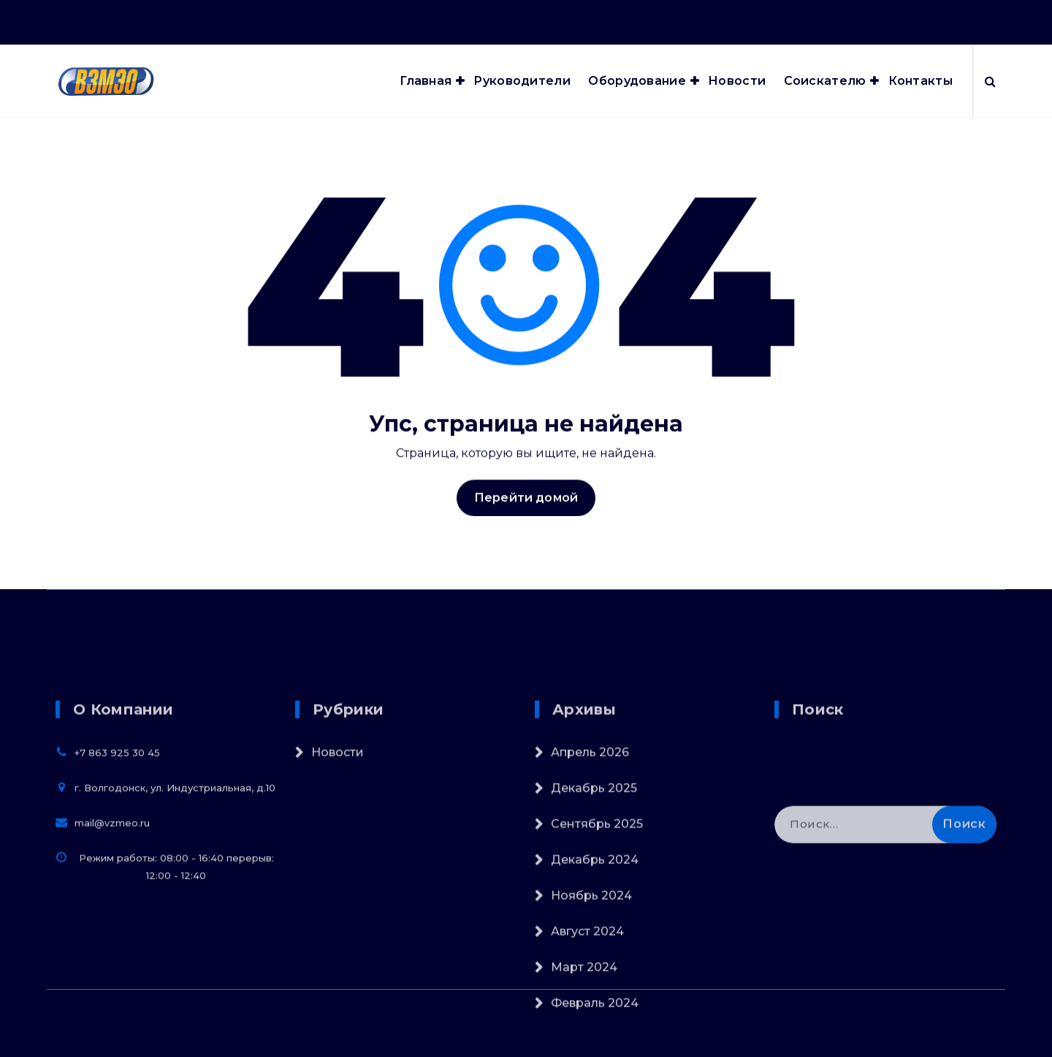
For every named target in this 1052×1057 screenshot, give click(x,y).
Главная (425, 81)
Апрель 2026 (590, 869)
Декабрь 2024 (595, 977)
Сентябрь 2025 (597, 941)
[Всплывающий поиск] (990, 81)
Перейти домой (526, 512)
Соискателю (825, 81)
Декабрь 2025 (594, 905)
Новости (737, 81)
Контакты (920, 81)
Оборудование (637, 81)
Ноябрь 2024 (591, 1013)
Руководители (522, 81)
